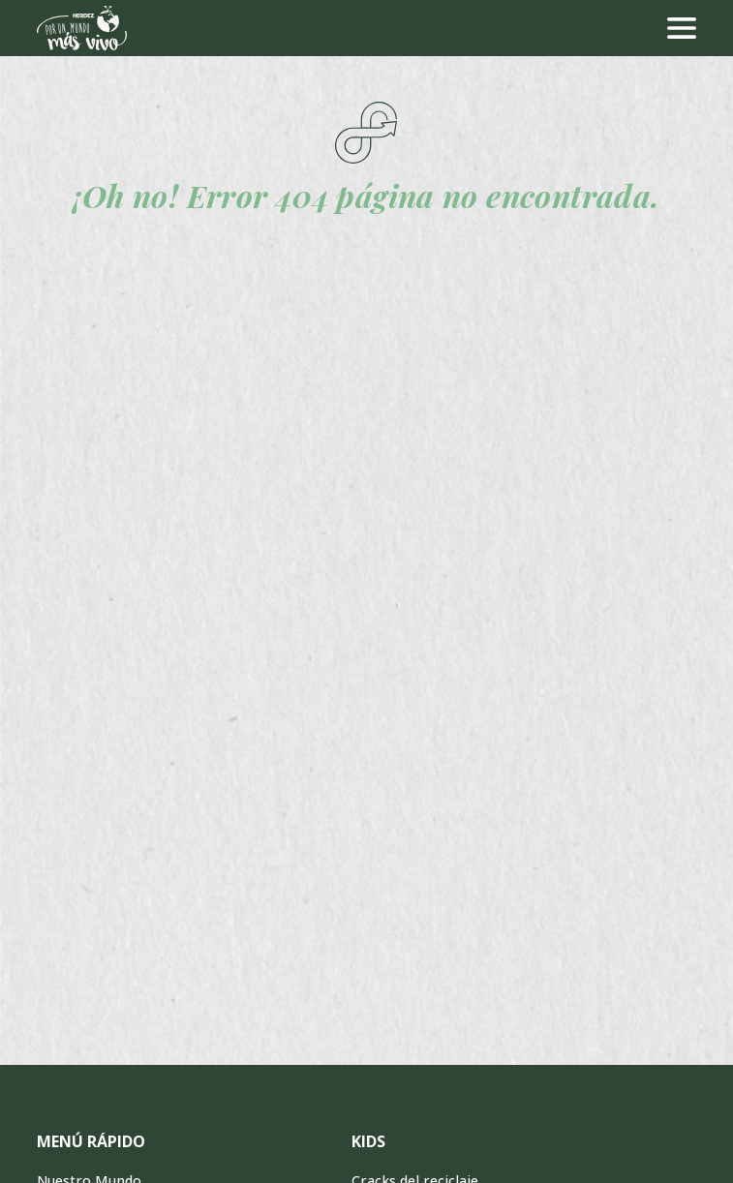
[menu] (681, 28)
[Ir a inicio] (82, 28)
